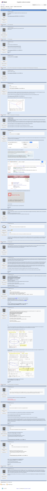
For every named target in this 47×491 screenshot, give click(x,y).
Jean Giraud (4, 294)
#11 (8, 244)
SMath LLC (18, 488)
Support (29, 488)
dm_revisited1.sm (10, 73)
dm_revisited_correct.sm (11, 16)
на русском (25, 488)
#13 (8, 274)
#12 (8, 257)
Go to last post (44, 10)
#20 (8, 468)
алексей (4, 61)
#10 (8, 223)
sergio (34, 67)
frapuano (9, 24)
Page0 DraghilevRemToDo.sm (12, 439)
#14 (8, 288)
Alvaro (4, 17)
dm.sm (9, 379)
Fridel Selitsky (28, 67)
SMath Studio (7, 6)
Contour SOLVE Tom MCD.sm (12, 304)
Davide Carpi (9, 114)
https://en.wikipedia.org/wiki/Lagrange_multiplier (14, 415)
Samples (11, 6)
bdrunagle (9, 384)
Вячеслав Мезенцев (10, 67)
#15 (8, 307)
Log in (1, 4)
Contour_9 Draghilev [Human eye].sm (13, 303)
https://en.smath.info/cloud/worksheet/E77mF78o (14, 46)
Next (9, 8)
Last (11, 8)
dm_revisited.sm (10, 50)
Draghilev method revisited (18, 6)
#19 (8, 441)
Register (4, 4)
